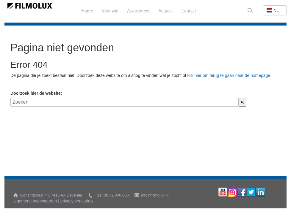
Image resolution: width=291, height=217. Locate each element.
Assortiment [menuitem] (138, 11)
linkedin (260, 192)
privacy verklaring (76, 201)
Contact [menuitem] (189, 11)
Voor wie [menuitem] (110, 11)
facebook (242, 192)
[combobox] (124, 102)
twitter (251, 192)
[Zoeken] (242, 102)
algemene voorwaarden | (36, 201)
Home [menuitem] (87, 11)
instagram (232, 192)
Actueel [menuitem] (166, 11)
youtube (223, 192)
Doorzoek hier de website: (36, 93)
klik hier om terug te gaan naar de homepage (228, 75)
